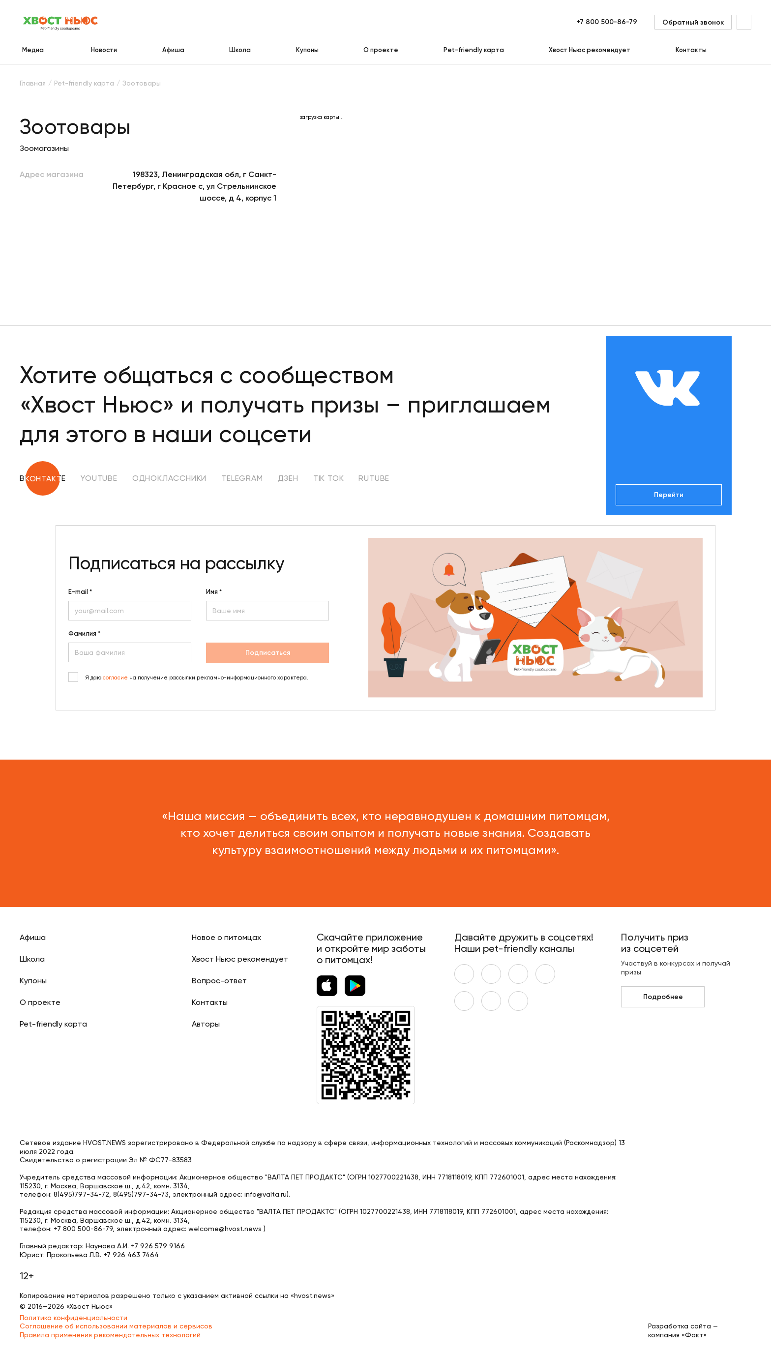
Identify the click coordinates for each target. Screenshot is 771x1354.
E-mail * (80, 592)
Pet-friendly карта (474, 50)
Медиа (33, 50)
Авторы (206, 1024)
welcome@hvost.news (225, 1229)
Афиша (173, 50)
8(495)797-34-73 (141, 1194)
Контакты (691, 50)
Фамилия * (84, 633)
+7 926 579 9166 (158, 1246)
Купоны (307, 50)
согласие (115, 678)
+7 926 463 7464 (131, 1255)
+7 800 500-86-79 (606, 22)
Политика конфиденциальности (73, 1318)
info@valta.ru (265, 1194)
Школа (240, 50)
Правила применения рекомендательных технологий (110, 1335)
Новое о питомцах (226, 937)
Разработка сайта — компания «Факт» (683, 1330)
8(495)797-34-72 (81, 1194)
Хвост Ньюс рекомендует (589, 50)
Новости (104, 50)
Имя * (214, 592)
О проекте (380, 50)
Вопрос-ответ (219, 980)
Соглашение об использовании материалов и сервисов (116, 1326)
